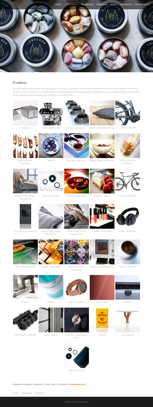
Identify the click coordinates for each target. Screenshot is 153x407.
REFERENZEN (87, 4)
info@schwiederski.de (76, 384)
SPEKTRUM (102, 4)
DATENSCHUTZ (142, 4)
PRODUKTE (39, 393)
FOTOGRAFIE (72, 4)
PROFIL (113, 4)
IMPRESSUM (126, 4)
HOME (58, 4)
